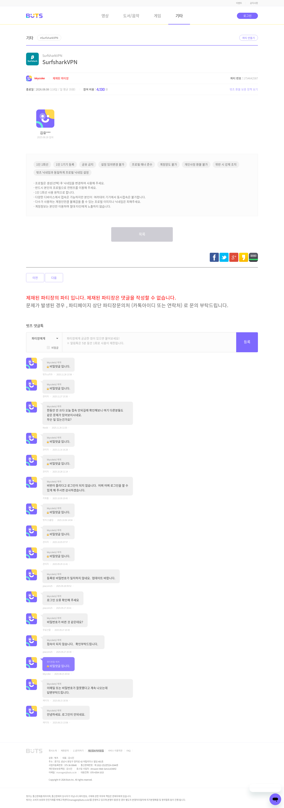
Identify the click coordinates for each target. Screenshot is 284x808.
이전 (35, 277)
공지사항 (254, 3)
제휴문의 (65, 750)
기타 (179, 15)
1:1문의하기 (78, 750)
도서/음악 (131, 15)
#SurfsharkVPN (49, 38)
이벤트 (239, 3)
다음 (54, 277)
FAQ (129, 750)
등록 (247, 341)
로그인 (247, 15)
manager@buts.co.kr (66, 772)
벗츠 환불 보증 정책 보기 (244, 89)
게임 (157, 15)
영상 (105, 15)
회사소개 (53, 750)
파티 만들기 (248, 38)
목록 (142, 234)
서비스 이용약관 (115, 750)
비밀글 (55, 347)
